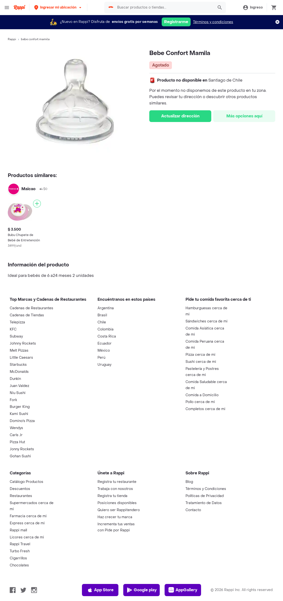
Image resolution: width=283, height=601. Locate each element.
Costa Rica (106, 336)
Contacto (193, 510)
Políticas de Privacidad (205, 496)
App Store (100, 590)
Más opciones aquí (244, 116)
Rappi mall (18, 530)
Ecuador (104, 343)
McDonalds (19, 371)
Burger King (20, 406)
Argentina (105, 308)
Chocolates (19, 565)
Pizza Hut (17, 442)
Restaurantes (21, 496)
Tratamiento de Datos (204, 503)
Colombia (105, 329)
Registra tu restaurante (116, 481)
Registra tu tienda (112, 496)
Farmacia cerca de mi (28, 516)
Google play (142, 590)
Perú (101, 357)
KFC (13, 329)
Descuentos (20, 489)
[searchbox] (164, 7)
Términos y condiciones (213, 22)
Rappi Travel (20, 544)
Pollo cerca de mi (200, 402)
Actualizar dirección (180, 116)
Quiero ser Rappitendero (118, 510)
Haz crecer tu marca (114, 517)
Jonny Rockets (22, 449)
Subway (16, 336)
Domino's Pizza (22, 421)
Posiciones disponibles (117, 503)
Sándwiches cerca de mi (207, 321)
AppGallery (182, 590)
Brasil (102, 315)
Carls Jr (16, 435)
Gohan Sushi (20, 456)
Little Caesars (21, 357)
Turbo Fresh (20, 551)
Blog (189, 481)
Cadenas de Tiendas (27, 315)
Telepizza (17, 322)
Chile (101, 322)
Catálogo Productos (26, 481)
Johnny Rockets (23, 343)
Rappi (12, 39)
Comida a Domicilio (202, 395)
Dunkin (15, 378)
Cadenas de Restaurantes (31, 308)
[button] (58, 7)
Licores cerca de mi (27, 537)
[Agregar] (37, 203)
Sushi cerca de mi (201, 361)
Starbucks (18, 364)
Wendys (16, 428)
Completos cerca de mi (205, 409)
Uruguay (104, 364)
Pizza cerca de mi (200, 354)
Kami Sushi (19, 414)
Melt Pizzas (19, 350)
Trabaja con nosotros (115, 489)
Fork (13, 400)
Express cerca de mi (27, 523)
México (103, 350)
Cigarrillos (18, 558)
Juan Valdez (19, 386)
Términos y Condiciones (206, 489)
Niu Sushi (18, 393)
